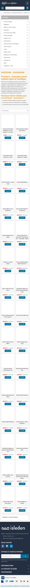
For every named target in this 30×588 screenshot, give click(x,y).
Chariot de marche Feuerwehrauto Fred (7, 369)
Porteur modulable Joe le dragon (8, 236)
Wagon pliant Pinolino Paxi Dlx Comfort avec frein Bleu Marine (22, 476)
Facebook (2, 546)
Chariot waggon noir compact (22, 502)
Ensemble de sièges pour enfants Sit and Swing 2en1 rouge (22, 290)
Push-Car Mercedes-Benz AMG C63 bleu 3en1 (22, 263)
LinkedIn (11, 546)
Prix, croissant (5, 110)
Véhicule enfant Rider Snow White (8, 396)
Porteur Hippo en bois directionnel (8, 209)
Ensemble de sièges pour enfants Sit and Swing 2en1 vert (8, 450)
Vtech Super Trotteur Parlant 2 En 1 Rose (8, 156)
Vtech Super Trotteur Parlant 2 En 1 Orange (22, 156)
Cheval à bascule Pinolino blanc (22, 449)
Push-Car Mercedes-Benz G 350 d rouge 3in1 (8, 316)
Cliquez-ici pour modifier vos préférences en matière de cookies (15, 586)
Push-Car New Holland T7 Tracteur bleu (22, 209)
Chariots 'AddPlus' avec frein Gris (8, 475)
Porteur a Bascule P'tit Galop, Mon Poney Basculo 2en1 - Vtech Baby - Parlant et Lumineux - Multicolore (22, 238)
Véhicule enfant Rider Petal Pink (22, 369)
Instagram (7, 546)
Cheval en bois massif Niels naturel (8, 502)
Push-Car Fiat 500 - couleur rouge (8, 183)
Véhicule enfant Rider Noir (22, 395)
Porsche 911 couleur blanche (8, 263)
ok (24, 556)
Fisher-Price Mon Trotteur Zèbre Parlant (22, 129)
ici (14, 536)
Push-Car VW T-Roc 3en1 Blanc (8, 289)
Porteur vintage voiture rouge (22, 342)
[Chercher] (14, 8)
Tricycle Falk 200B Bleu (22, 182)
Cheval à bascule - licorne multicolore (22, 422)
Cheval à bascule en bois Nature (7, 342)
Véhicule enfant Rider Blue (8, 421)
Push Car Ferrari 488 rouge (22, 315)
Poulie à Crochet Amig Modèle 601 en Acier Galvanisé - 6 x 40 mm (8, 130)
